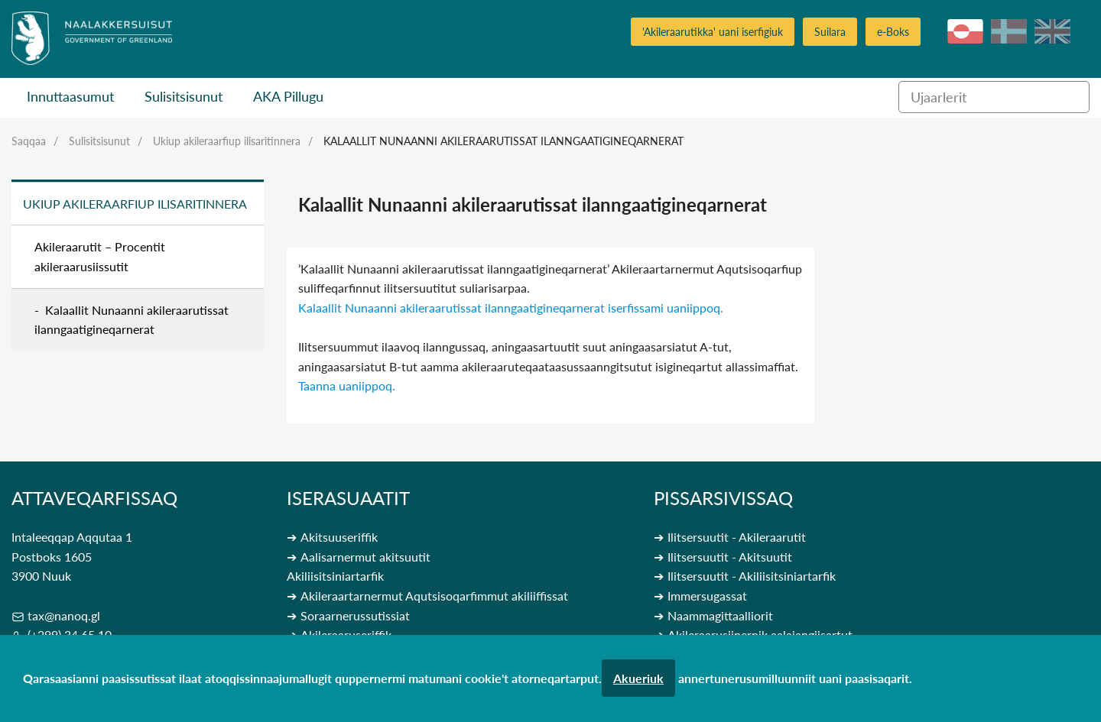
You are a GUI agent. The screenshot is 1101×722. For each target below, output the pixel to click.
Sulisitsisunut (183, 96)
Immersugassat (707, 595)
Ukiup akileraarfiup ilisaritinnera (226, 140)
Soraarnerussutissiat (355, 615)
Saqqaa (28, 140)
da (1009, 31)
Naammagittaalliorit (720, 615)
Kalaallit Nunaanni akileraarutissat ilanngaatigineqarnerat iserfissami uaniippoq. (510, 307)
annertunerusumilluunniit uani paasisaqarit (793, 678)
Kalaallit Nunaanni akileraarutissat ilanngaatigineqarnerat (503, 140)
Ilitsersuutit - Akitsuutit (729, 556)
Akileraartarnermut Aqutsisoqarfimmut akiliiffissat (434, 595)
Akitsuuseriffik (339, 536)
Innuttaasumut (70, 96)
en (1052, 31)
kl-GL (965, 31)
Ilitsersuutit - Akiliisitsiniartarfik (751, 575)
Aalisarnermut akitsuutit (365, 556)
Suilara (830, 31)
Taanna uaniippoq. (346, 385)
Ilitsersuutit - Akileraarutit (736, 536)
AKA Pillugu (288, 96)
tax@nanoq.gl (64, 615)
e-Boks (893, 31)
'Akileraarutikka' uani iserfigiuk (712, 31)
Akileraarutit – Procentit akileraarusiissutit (99, 256)
